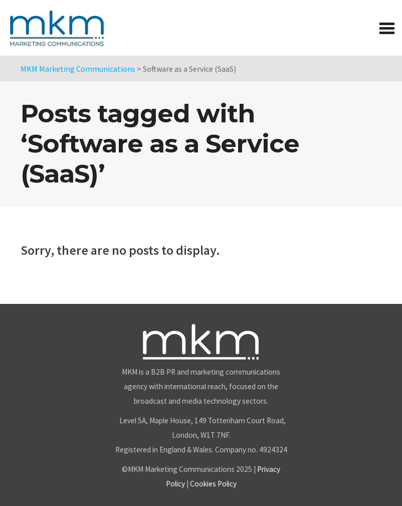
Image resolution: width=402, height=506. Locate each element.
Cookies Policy (213, 483)
